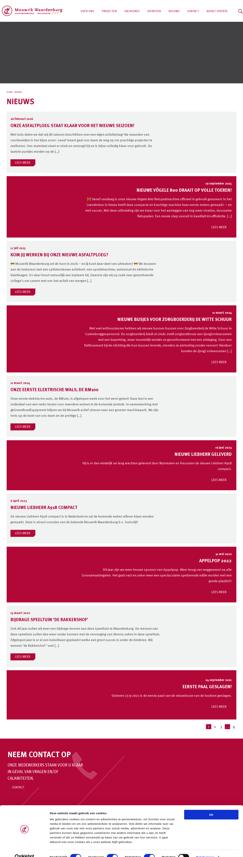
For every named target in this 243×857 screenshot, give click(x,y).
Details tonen (205, 849)
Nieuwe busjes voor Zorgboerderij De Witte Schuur (174, 319)
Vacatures (132, 11)
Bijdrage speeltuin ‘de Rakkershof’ (49, 620)
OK (211, 807)
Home (10, 92)
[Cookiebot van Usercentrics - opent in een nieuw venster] (24, 849)
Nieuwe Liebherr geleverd (203, 454)
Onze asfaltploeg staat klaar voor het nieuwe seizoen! (72, 126)
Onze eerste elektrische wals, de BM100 (54, 390)
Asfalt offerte (217, 11)
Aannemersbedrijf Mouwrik (32, 11)
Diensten (154, 11)
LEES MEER (22, 162)
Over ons (87, 11)
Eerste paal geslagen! (207, 687)
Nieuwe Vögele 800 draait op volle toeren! (184, 190)
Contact (193, 11)
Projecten (109, 11)
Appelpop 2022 (215, 561)
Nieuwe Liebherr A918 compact (43, 508)
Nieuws (174, 11)
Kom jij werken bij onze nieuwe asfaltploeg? (59, 255)
